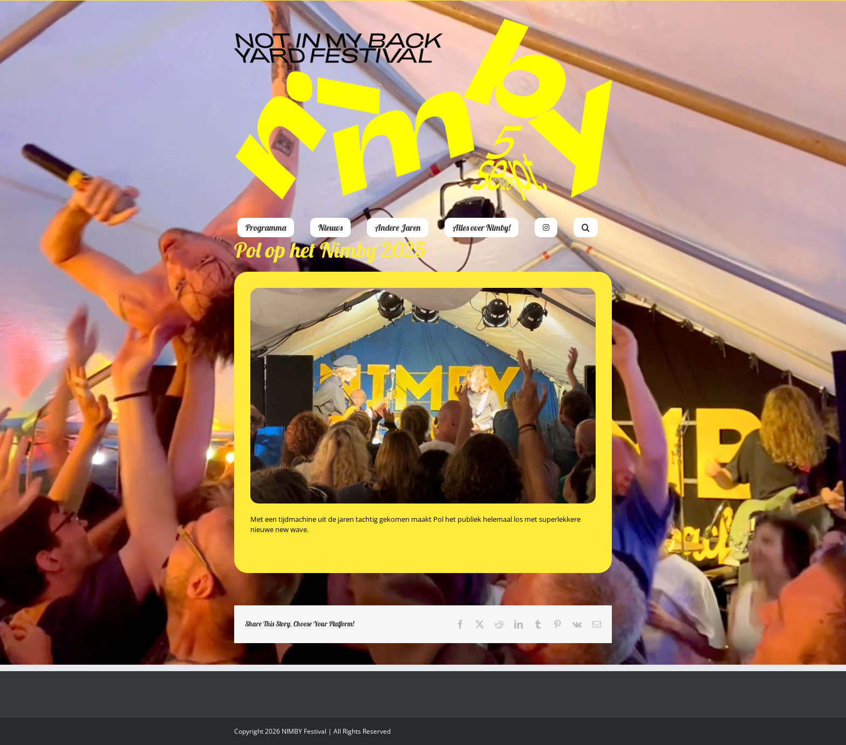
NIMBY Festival (304, 731)
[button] (586, 227)
